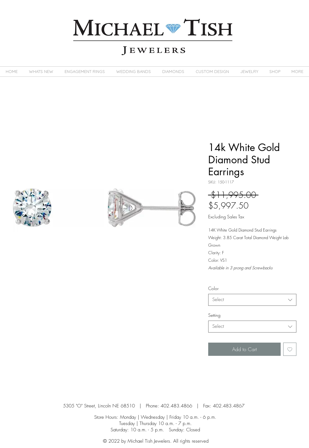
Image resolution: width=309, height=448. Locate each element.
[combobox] (252, 300)
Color (213, 288)
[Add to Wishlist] (289, 349)
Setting (214, 315)
